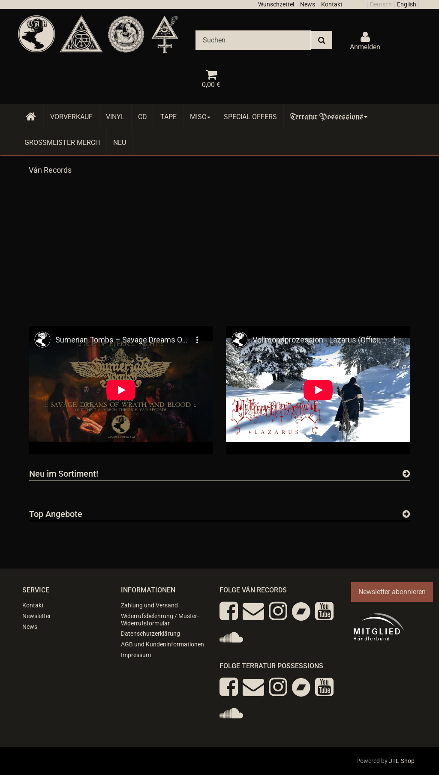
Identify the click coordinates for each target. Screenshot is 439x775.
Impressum (136, 655)
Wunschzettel (276, 4)
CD (142, 117)
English (406, 4)
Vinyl (115, 117)
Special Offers (250, 117)
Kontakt (332, 4)
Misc (200, 117)
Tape (168, 117)
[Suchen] (253, 40)
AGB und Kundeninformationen (162, 644)
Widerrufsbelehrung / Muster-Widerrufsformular (160, 620)
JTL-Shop (402, 760)
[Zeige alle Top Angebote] (406, 514)
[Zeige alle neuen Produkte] (406, 473)
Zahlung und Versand (149, 605)
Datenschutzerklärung (150, 633)
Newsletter (36, 616)
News (307, 4)
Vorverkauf (71, 117)
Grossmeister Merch (62, 142)
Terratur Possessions (328, 117)
